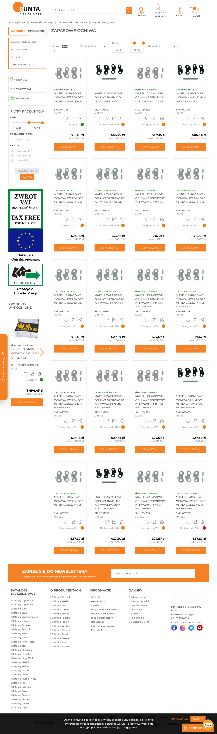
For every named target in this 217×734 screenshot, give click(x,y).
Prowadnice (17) (19, 49)
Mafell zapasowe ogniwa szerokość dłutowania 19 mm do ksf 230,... (190, 203)
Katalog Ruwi (20, 692)
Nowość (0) (22, 160)
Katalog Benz (20, 609)
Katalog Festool (21, 630)
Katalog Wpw (20, 708)
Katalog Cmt (19, 614)
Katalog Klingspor (22, 651)
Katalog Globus (21, 638)
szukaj (27, 176)
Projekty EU (97, 631)
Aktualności (98, 602)
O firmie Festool (61, 598)
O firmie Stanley (61, 639)
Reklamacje (137, 619)
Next (41, 352)
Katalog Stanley (21, 696)
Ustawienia (180, 719)
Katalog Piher (20, 675)
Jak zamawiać (139, 598)
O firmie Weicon (61, 647)
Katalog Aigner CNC (23, 601)
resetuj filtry (27, 170)
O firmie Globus (61, 631)
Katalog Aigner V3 (22, 605)
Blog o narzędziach (102, 619)
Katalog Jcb (19, 647)
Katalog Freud (20, 634)
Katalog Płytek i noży (24, 680)
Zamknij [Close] (198, 719)
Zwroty (134, 614)
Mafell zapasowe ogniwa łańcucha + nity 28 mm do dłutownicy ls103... (190, 102)
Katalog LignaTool (22, 659)
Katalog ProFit (20, 684)
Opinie (95, 606)
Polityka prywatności (103, 614)
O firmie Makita (60, 614)
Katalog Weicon (21, 704)
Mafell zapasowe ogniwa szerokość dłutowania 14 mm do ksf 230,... (68, 405)
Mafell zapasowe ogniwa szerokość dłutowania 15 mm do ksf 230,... (68, 203)
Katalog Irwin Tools (23, 643)
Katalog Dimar (20, 622)
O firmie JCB (59, 643)
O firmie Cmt (59, 606)
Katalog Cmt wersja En (25, 618)
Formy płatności (140, 602)
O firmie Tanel (60, 635)
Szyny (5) (15, 57)
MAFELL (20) (23, 139)
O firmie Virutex (61, 627)
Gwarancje (136, 610)
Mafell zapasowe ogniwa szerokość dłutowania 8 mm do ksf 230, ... (190, 507)
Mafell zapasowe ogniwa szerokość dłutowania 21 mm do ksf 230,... (149, 102)
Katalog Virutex (21, 700)
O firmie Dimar (60, 610)
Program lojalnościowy (104, 610)
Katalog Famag (21, 626)
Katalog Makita (20, 667)
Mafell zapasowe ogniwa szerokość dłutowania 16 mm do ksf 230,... (109, 203)
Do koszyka (27, 402)
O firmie (95, 598)
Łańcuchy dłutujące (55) (23, 42)
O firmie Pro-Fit (60, 623)
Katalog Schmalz (22, 688)
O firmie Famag (61, 619)
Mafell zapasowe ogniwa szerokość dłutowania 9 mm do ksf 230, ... (109, 405)
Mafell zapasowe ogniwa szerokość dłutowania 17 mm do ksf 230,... (149, 203)
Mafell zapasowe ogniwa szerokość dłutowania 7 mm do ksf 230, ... (149, 507)
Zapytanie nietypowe (103, 627)
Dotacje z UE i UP (140, 623)
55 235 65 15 (182, 619)
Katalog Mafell (20, 663)
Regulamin (97, 623)
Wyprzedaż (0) (24, 155)
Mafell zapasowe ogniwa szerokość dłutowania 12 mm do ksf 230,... (149, 304)
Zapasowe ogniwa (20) (23, 64)
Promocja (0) (23, 151)
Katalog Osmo (20, 671)
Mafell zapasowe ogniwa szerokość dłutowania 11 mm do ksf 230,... (149, 405)
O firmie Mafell (60, 602)
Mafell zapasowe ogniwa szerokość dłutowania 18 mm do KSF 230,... (68, 102)
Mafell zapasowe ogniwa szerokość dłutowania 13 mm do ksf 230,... (190, 304)
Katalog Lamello (21, 655)
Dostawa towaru (140, 606)
